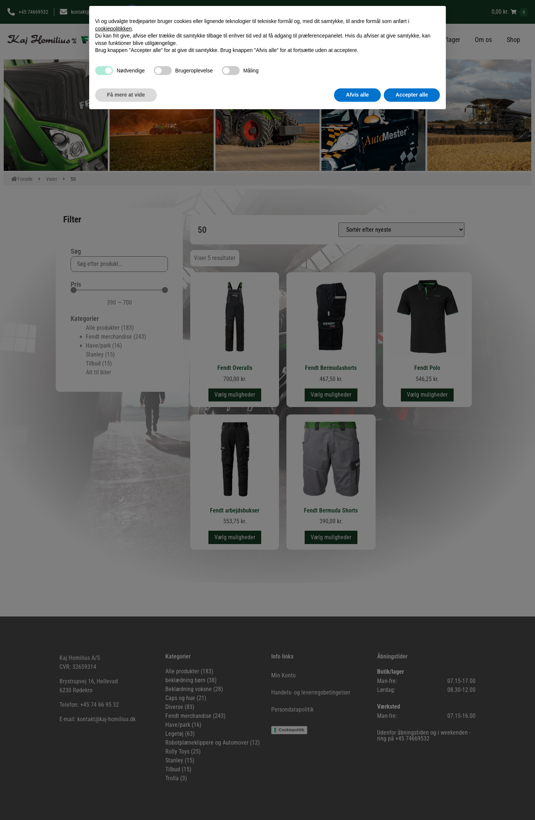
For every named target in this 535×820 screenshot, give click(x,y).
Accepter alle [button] (412, 95)
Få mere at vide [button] (126, 95)
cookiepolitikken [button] (113, 29)
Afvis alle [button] (357, 95)
